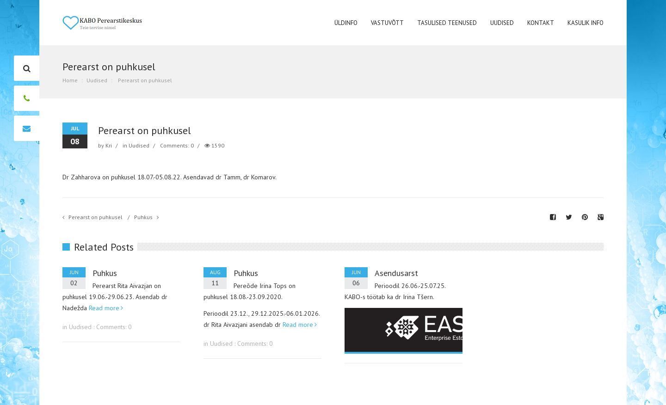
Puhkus (143, 217)
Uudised (502, 23)
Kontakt (540, 23)
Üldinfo (346, 23)
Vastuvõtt (387, 23)
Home (70, 80)
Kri (108, 145)
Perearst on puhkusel (95, 217)
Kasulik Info (585, 23)
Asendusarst (396, 273)
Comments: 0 (177, 145)
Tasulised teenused (447, 23)
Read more (104, 308)
